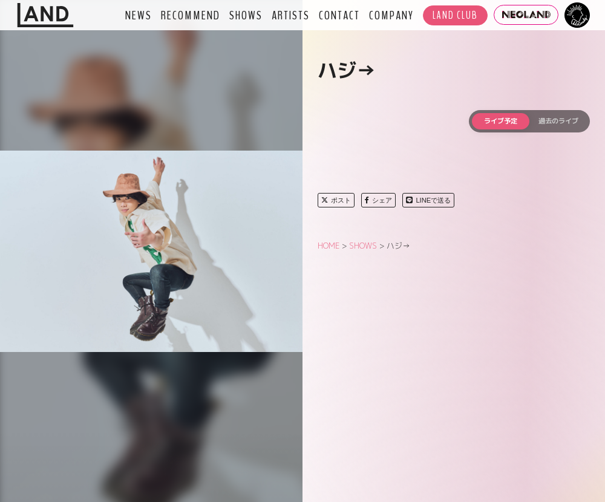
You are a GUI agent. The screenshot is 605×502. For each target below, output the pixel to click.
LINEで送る (428, 200)
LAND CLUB (455, 15)
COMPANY (391, 15)
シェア (378, 200)
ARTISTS (291, 15)
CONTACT (339, 15)
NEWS (138, 15)
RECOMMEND (190, 15)
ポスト (336, 200)
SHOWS (246, 15)
